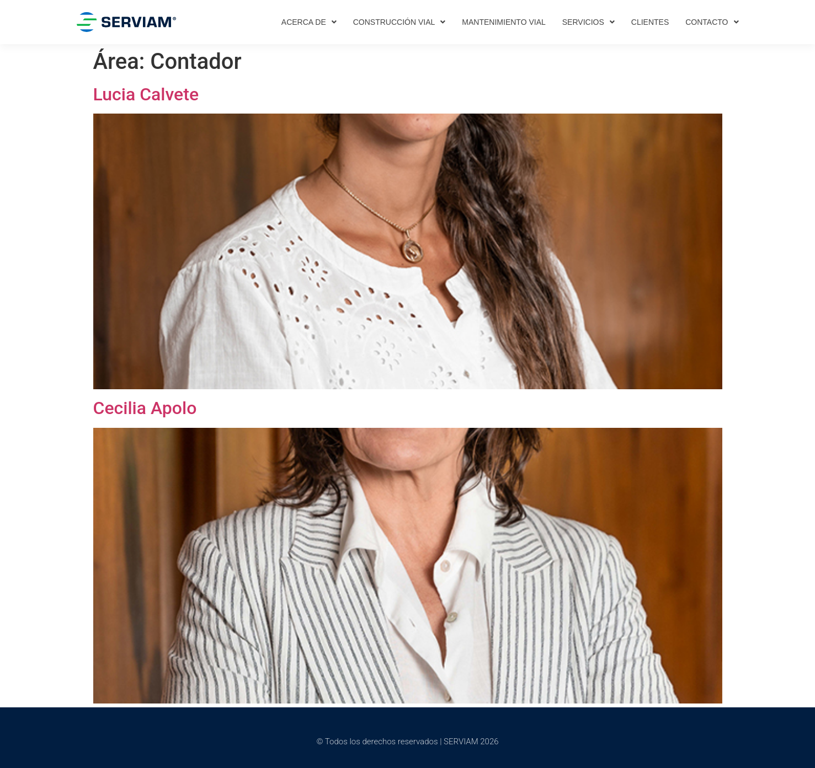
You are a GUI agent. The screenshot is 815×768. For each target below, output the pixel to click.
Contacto (711, 22)
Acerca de (309, 22)
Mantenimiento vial (503, 22)
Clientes (650, 22)
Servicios (588, 22)
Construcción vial (399, 22)
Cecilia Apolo (145, 408)
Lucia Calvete (146, 94)
